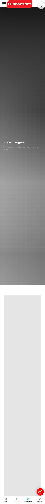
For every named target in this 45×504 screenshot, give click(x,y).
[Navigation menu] (4, 3)
